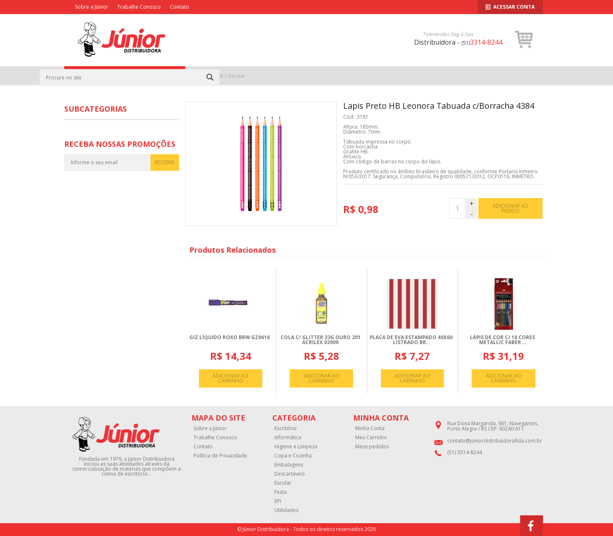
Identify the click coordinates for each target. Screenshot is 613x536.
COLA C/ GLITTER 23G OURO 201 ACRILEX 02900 (321, 339)
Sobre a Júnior (91, 6)
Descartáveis (289, 473)
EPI (277, 501)
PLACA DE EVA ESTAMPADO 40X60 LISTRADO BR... (411, 339)
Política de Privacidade (220, 455)
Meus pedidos (372, 446)
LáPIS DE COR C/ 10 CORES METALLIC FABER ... (502, 339)
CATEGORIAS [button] (124, 76)
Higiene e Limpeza (295, 446)
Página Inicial (208, 75)
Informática (287, 437)
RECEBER (164, 162)
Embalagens (288, 464)
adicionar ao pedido (510, 208)
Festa (280, 492)
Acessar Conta (510, 6)
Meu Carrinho (371, 437)
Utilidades (286, 510)
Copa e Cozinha (293, 455)
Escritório (285, 428)
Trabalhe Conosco (139, 6)
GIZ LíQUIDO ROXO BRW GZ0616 (229, 337)
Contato (179, 6)
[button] (524, 39)
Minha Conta (370, 428)
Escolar (236, 75)
